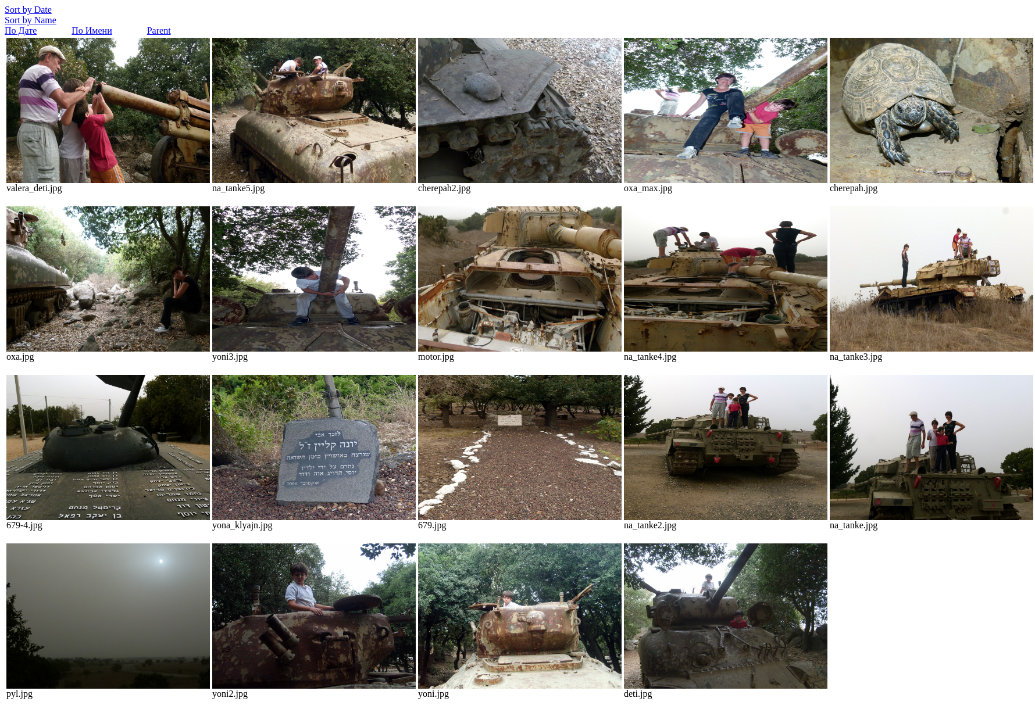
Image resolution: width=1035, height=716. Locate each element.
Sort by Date (28, 10)
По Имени (92, 30)
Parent (159, 30)
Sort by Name (30, 20)
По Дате (21, 30)
